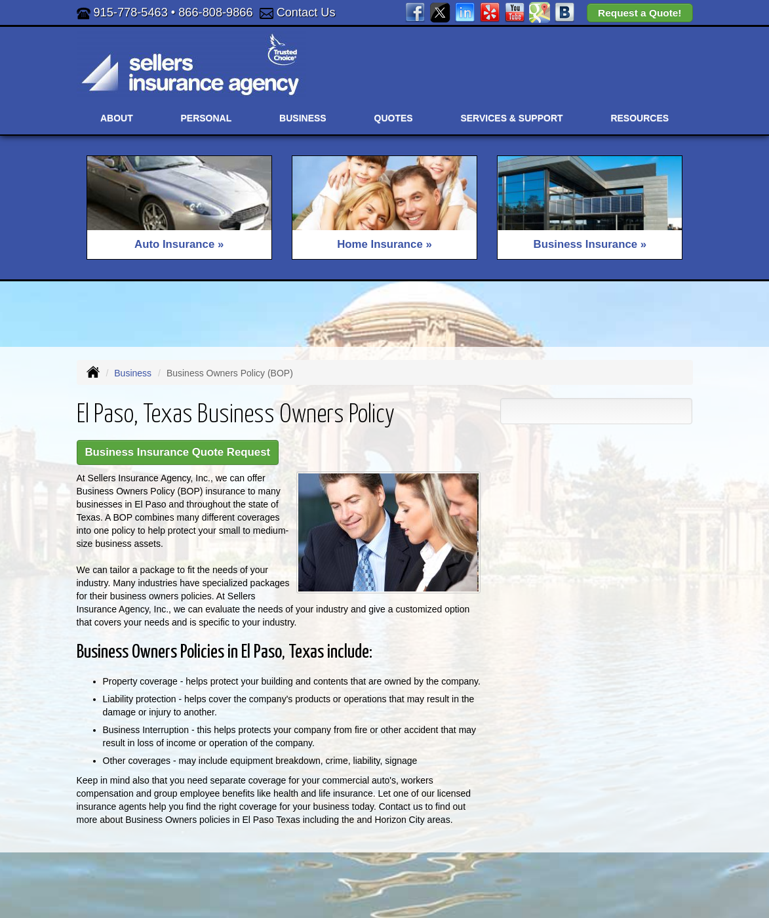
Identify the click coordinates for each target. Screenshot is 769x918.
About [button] (116, 118)
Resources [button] (639, 118)
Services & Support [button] (511, 118)
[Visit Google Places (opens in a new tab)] (539, 12)
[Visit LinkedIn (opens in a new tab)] (464, 12)
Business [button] (302, 118)
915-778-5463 (131, 12)
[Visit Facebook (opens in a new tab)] (414, 12)
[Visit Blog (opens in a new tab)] (564, 12)
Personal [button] (206, 118)
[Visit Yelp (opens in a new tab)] (489, 12)
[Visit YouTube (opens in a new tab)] (514, 12)
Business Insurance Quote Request (178, 452)
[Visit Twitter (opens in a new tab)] (439, 12)
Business (132, 373)
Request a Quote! (639, 12)
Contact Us (306, 12)
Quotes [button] (393, 118)
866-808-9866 (215, 12)
